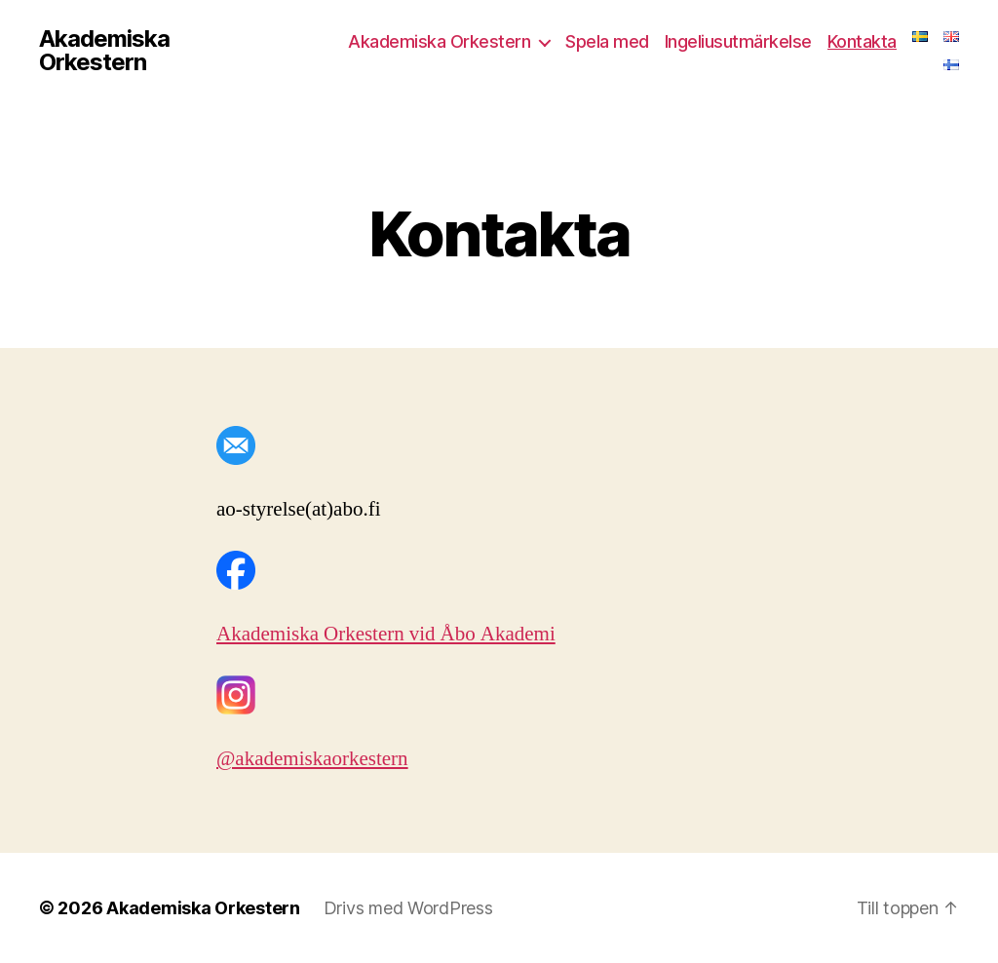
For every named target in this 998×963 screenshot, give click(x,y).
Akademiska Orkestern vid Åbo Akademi (386, 634)
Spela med (607, 41)
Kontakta (862, 41)
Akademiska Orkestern (104, 50)
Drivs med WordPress (408, 908)
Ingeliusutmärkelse (738, 41)
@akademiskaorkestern (312, 759)
